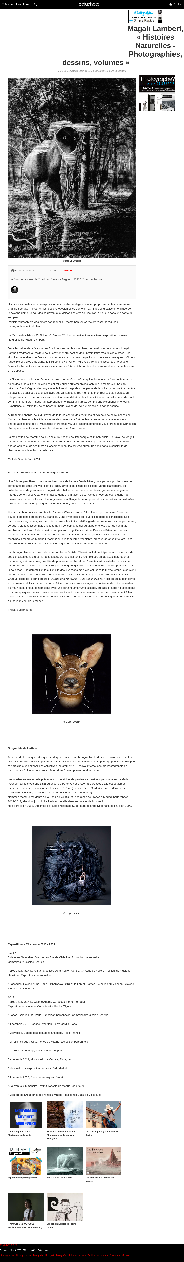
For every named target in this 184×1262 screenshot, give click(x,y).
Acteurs (104, 1255)
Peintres (73, 1255)
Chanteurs (115, 1255)
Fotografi (49, 1255)
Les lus (22, 4)
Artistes (82, 1255)
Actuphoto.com (10, 1245)
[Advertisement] (74, 30)
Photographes (7, 1255)
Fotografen (61, 1255)
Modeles (126, 1255)
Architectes (93, 1255)
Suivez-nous (43, 1250)
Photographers (23, 1255)
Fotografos (38, 1255)
